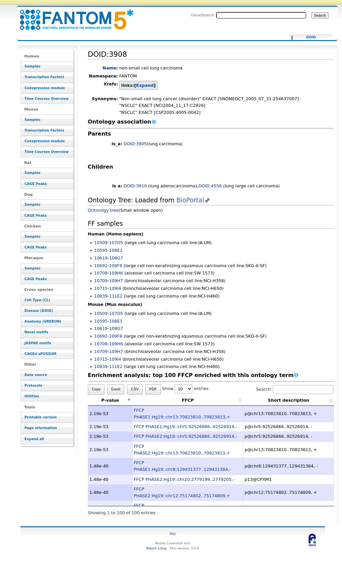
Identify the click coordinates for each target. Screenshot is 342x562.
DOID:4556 (210, 185)
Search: (294, 389)
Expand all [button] (34, 439)
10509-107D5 (108, 242)
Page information (40, 428)
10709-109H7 (108, 280)
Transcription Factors (44, 77)
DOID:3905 (135, 143)
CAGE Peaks (35, 184)
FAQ (173, 534)
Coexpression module (44, 88)
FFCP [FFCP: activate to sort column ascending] (188, 400)
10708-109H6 (108, 272)
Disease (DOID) (38, 311)
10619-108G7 (108, 257)
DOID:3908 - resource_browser (72, 16)
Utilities (31, 396)
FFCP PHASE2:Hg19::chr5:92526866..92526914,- (185, 436)
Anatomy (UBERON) (42, 321)
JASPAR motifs (37, 343)
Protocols (33, 385)
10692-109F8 (108, 265)
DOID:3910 (135, 185)
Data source (35, 375)
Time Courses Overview (46, 99)
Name (109, 67)
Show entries (185, 388)
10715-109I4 (107, 288)
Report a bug (156, 548)
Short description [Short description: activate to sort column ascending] (288, 400)
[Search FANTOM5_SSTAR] (261, 15)
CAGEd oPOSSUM (40, 354)
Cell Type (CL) (37, 300)
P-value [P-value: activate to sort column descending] (110, 400)
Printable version (40, 417)
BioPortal (190, 200)
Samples (32, 66)
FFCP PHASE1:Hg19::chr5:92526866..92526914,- (185, 426)
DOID (311, 37)
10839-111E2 (108, 296)
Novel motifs (36, 332)
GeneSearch (202, 15)
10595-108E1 (108, 250)
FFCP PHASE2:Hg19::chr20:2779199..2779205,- (184, 479)
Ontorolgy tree (103, 210)
